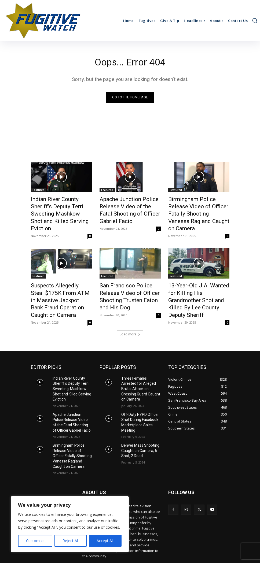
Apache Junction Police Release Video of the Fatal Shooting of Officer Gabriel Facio (126, 208)
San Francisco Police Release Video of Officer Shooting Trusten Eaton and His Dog (129, 279)
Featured (38, 191)
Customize (35, 540)
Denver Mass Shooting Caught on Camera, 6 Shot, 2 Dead (138, 414)
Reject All (71, 540)
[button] (254, 20)
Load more (130, 309)
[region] (70, 524)
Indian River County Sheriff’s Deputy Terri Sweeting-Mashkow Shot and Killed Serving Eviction (59, 208)
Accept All (105, 540)
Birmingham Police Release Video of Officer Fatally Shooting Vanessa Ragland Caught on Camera (195, 208)
